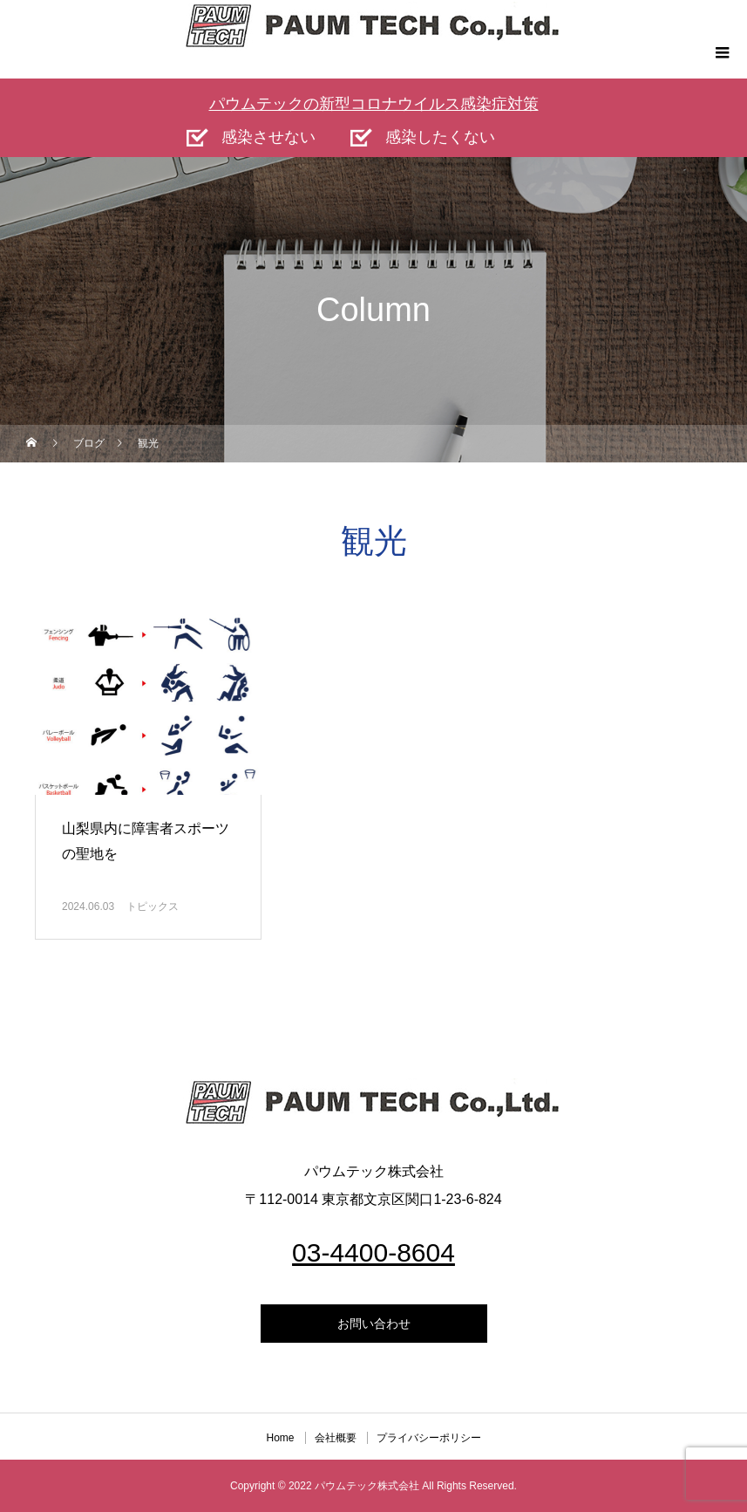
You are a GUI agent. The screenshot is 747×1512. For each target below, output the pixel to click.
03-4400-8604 (373, 1252)
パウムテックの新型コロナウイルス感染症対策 (374, 104)
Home (280, 1438)
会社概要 (336, 1438)
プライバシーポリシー (429, 1438)
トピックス (152, 906)
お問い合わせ (374, 1324)
